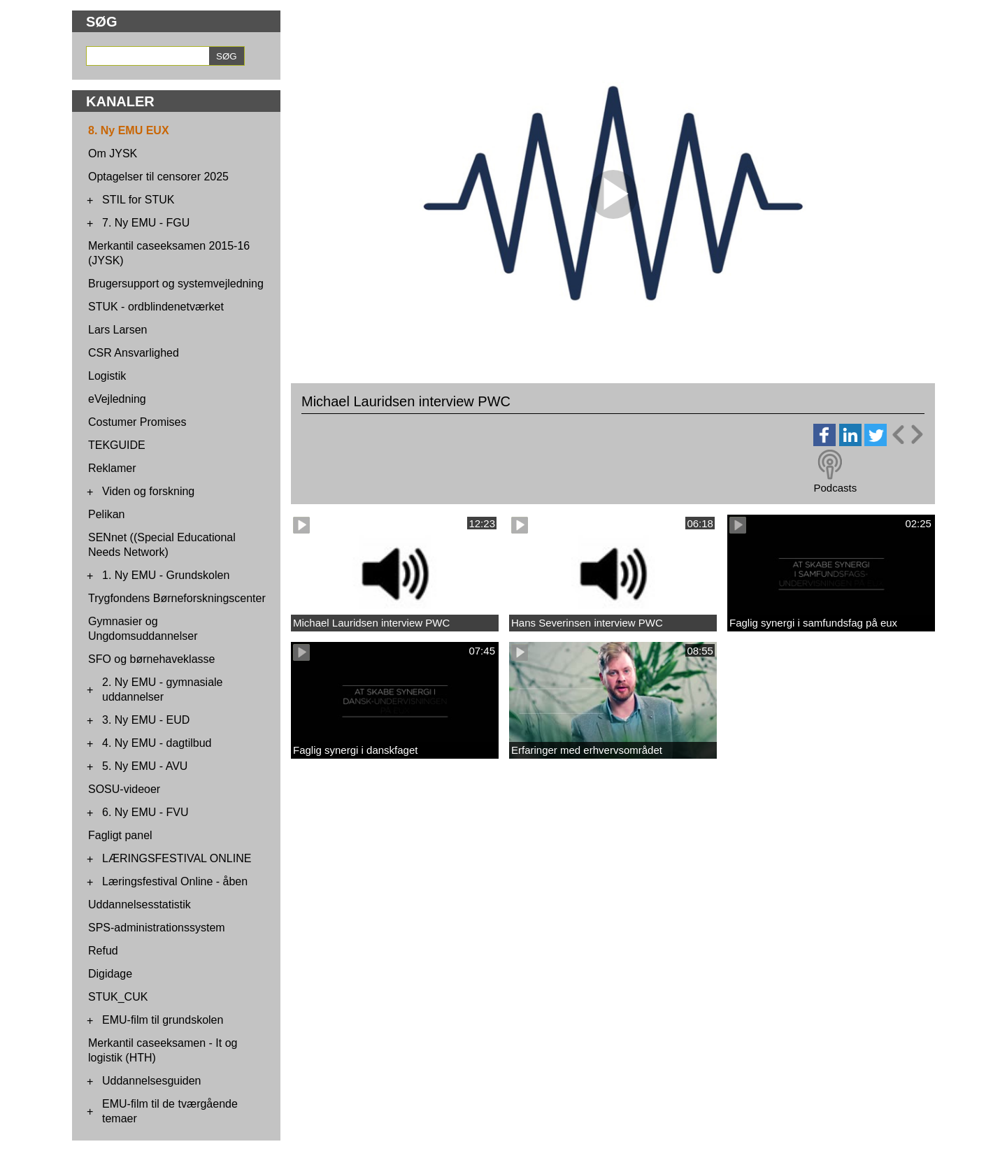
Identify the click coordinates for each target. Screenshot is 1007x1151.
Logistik (107, 376)
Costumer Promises (137, 422)
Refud (103, 951)
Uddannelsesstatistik (139, 904)
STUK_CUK (118, 997)
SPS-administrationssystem (156, 928)
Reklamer (112, 468)
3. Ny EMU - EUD (146, 720)
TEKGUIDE (116, 445)
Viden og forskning (148, 491)
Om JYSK (112, 153)
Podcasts (835, 488)
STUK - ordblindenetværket (156, 307)
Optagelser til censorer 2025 (158, 177)
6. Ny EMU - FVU (145, 812)
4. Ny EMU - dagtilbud (157, 743)
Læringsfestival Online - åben (175, 881)
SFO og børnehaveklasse (151, 659)
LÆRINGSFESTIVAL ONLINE (176, 858)
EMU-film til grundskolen (162, 1020)
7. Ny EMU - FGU (146, 223)
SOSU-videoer (124, 789)
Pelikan (106, 514)
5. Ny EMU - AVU (144, 766)
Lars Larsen (118, 330)
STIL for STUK (138, 200)
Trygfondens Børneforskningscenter (177, 598)
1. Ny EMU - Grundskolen (165, 575)
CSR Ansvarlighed (133, 353)
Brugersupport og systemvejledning (176, 283)
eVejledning (117, 399)
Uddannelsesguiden (151, 1081)
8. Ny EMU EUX (128, 130)
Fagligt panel (120, 835)
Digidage (110, 974)
